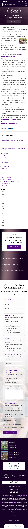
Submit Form (10, 433)
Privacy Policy (6, 430)
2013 (2, 223)
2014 (2, 220)
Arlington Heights (23, 498)
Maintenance (5, 173)
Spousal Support (6, 183)
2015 (2, 218)
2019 (2, 208)
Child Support (5, 162)
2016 (2, 216)
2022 (2, 201)
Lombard (17, 498)
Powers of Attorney (6, 179)
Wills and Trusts (6, 186)
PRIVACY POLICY (17, 520)
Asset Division (5, 158)
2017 (2, 213)
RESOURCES (11, 521)
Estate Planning (5, 166)
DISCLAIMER (10, 520)
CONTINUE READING (14, 246)
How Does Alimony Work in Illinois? (10, 138)
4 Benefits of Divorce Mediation (9, 146)
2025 (2, 194)
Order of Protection (6, 177)
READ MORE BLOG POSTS (10, 276)
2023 (2, 199)
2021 (2, 204)
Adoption (4, 155)
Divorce (12, 27)
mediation (25, 496)
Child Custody (5, 160)
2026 (2, 192)
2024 (2, 196)
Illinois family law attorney (9, 119)
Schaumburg (14, 509)
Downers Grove (16, 502)
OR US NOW (14, 483)
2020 (2, 206)
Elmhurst (3, 503)
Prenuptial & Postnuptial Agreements (11, 181)
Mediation (4, 175)
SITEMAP (17, 521)
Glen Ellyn (14, 503)
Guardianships (5, 171)
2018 (2, 211)
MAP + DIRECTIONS (15, 450)
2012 (2, 225)
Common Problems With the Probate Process (13, 144)
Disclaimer (20, 428)
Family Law (4, 168)
